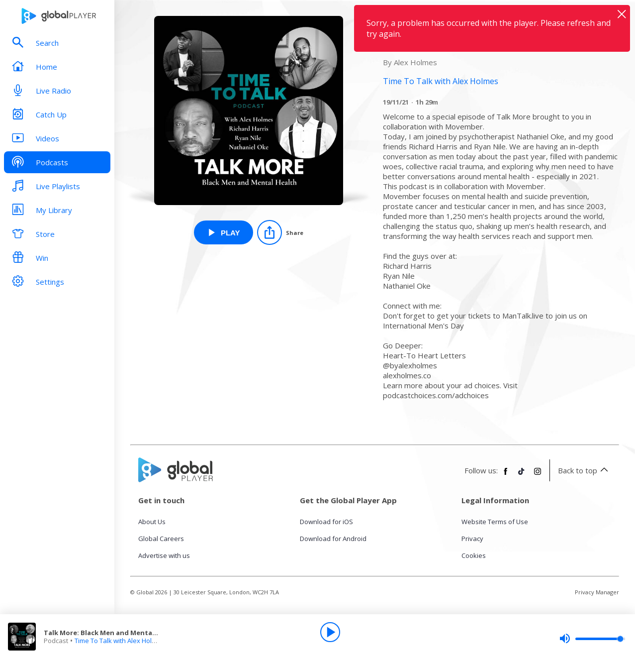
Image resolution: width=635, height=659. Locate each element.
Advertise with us (164, 555)
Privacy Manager (597, 592)
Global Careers (161, 538)
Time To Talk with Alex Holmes (120, 640)
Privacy (472, 538)
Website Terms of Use (494, 521)
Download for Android (333, 538)
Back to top (584, 470)
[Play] (330, 632)
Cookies (473, 555)
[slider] (592, 639)
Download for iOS (326, 521)
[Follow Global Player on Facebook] (506, 475)
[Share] (280, 232)
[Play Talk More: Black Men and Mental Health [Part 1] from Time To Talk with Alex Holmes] (223, 232)
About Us (152, 521)
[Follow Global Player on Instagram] (537, 475)
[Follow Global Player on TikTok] (522, 475)
